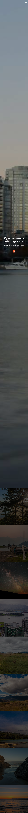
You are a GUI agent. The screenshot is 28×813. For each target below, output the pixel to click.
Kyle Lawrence (5, 3)
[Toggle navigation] (25, 3)
